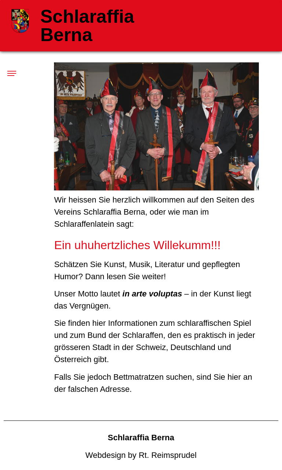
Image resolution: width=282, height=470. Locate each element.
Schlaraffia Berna (87, 25)
